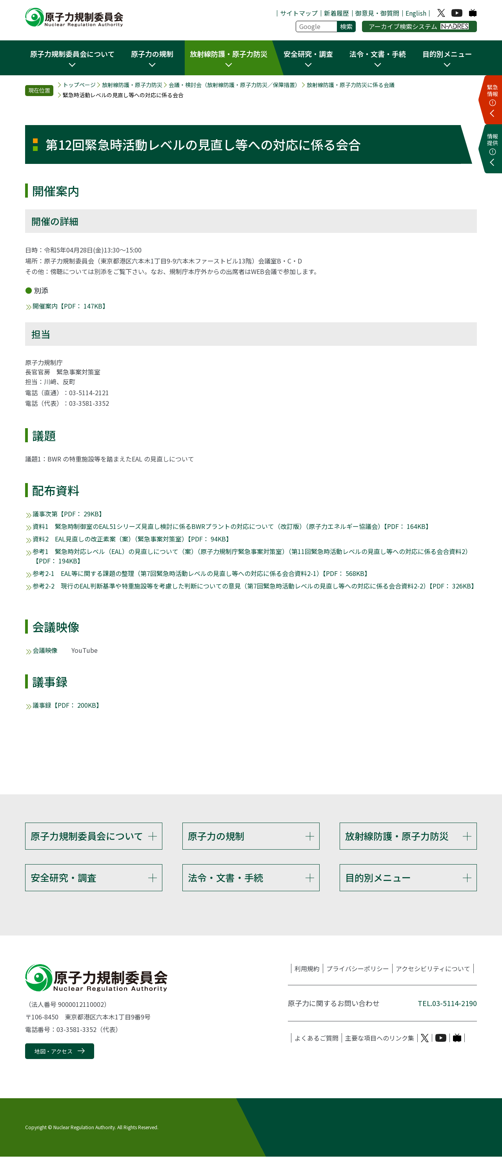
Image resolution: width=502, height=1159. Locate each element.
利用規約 (307, 971)
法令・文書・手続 (225, 878)
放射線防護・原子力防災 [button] (228, 54)
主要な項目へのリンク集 (379, 1040)
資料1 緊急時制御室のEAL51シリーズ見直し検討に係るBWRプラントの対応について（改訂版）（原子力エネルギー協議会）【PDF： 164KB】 (232, 526)
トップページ (79, 85)
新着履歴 (336, 13)
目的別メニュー (378, 878)
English (416, 13)
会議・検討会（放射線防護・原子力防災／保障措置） (234, 85)
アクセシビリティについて (433, 971)
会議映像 (45, 650)
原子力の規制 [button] (152, 54)
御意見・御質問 (377, 13)
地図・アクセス (54, 1053)
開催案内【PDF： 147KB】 (71, 306)
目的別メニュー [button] (447, 54)
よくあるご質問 (316, 1040)
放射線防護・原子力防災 (132, 85)
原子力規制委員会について (87, 836)
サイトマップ (299, 13)
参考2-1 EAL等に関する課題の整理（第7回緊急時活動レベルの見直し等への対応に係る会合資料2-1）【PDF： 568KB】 (202, 573)
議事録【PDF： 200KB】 (67, 705)
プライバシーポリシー (357, 971)
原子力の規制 (216, 836)
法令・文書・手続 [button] (377, 54)
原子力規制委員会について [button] (72, 54)
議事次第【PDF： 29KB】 (69, 513)
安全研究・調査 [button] (308, 54)
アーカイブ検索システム (419, 26)
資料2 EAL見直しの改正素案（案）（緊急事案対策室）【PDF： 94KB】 (132, 538)
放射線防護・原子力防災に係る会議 (351, 85)
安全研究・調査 (63, 878)
